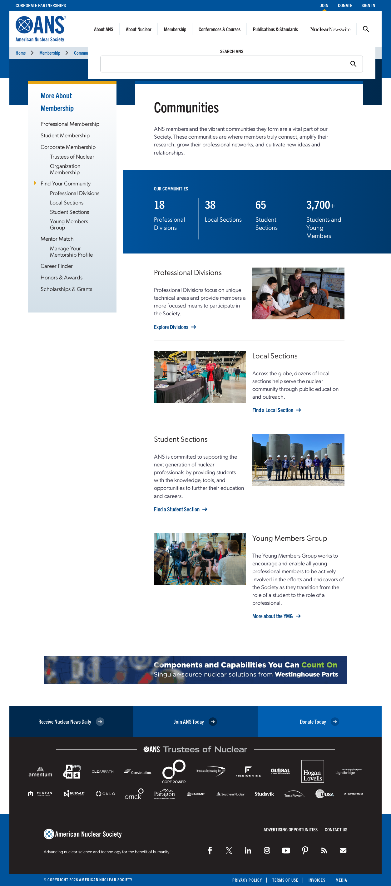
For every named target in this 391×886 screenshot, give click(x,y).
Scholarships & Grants (66, 288)
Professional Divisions (74, 192)
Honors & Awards (61, 277)
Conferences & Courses (219, 29)
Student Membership (65, 135)
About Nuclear (138, 29)
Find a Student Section (177, 509)
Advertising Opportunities (291, 829)
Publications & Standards (275, 29)
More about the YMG (272, 616)
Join (324, 5)
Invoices (317, 880)
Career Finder (57, 265)
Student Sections (69, 211)
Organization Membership (65, 168)
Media (341, 880)
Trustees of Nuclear (72, 156)
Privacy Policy (247, 880)
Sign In (368, 5)
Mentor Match (57, 238)
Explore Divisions (171, 327)
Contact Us (336, 829)
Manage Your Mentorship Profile (71, 251)
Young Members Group (69, 224)
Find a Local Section (272, 410)
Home (21, 53)
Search (366, 29)
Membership (175, 29)
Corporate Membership (68, 146)
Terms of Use (285, 880)
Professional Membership (70, 123)
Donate (345, 5)
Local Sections (66, 202)
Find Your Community (66, 183)
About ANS (103, 29)
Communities (85, 53)
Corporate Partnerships (41, 5)
